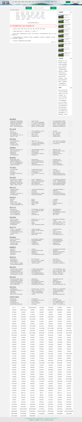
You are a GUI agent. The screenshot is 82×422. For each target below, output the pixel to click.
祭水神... (33, 221)
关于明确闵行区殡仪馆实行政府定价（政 (63, 74)
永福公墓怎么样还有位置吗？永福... (59, 284)
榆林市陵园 (41, 397)
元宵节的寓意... (55, 298)
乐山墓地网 (69, 383)
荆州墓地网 (60, 355)
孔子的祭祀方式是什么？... (15, 233)
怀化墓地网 (41, 323)
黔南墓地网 (14, 351)
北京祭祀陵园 (50, 307)
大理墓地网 (14, 388)
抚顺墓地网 (41, 374)
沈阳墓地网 (50, 314)
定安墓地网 (32, 353)
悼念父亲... (12, 131)
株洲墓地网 (69, 321)
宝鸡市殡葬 (32, 399)
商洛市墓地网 (14, 406)
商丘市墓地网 (32, 328)
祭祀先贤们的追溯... (35, 220)
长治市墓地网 (50, 330)
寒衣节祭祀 (41, 16)
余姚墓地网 (41, 390)
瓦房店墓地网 (68, 376)
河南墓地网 (32, 360)
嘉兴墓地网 (41, 337)
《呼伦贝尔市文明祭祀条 (63, 91)
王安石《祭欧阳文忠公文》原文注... (38, 131)
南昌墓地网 (60, 312)
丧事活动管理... (13, 249)
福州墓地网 (69, 312)
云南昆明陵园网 (60, 413)
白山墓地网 (50, 372)
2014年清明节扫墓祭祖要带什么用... (16, 204)
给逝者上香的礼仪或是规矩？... (37, 194)
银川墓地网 (14, 316)
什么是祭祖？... (55, 200)
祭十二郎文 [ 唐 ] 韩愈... (57, 132)
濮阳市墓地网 (59, 328)
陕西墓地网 (32, 383)
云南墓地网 (60, 385)
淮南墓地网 (23, 342)
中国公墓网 (69, 307)
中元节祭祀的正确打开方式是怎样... (16, 231)
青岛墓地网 (14, 312)
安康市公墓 (23, 395)
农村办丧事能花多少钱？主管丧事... (59, 122)
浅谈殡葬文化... (13, 250)
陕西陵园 (41, 395)
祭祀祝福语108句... (13, 209)
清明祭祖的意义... (56, 154)
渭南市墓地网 (32, 404)
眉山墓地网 (23, 385)
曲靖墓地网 (69, 385)
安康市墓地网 (68, 404)
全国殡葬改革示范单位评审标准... (59, 251)
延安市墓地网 (41, 404)
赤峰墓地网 (41, 316)
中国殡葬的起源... (34, 253)
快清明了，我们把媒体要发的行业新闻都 (63, 81)
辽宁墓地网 (14, 374)
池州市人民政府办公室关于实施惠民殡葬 (63, 85)
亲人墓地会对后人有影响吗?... (58, 274)
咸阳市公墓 (23, 392)
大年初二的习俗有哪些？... (36, 302)
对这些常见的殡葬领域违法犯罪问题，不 (63, 64)
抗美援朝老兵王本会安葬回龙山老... (59, 126)
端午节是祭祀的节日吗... (14, 302)
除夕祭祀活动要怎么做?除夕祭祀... (16, 304)
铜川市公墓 (32, 392)
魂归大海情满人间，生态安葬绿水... (16, 179)
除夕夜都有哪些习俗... (35, 172)
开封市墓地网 (41, 360)
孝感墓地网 (32, 321)
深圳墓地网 (23, 314)
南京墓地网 (23, 312)
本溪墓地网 (23, 376)
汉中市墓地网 (59, 404)
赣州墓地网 (14, 369)
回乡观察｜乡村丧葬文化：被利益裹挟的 (63, 62)
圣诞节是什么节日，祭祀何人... (37, 170)
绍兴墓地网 (32, 390)
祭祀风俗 (22, 12)
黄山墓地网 (32, 344)
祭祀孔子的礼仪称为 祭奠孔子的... (59, 193)
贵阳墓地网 (69, 314)
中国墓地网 (41, 309)
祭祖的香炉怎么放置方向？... (58, 203)
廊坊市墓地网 (14, 335)
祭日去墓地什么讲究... (57, 159)
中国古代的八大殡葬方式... (58, 253)
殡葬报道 (30, 1)
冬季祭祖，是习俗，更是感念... (16, 203)
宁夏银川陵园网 (60, 411)
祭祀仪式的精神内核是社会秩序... (59, 294)
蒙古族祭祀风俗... (13, 142)
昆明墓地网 (50, 323)
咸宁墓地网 (41, 321)
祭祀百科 (32, 14)
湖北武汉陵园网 (23, 415)
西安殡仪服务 (23, 406)
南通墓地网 (32, 367)
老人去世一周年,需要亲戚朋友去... (16, 163)
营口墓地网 (50, 374)
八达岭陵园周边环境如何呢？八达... (16, 271)
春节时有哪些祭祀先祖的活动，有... (16, 290)
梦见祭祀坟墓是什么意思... (15, 159)
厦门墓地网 (14, 314)
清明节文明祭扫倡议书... (35, 183)
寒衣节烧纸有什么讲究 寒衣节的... (16, 173)
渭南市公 (41, 392)
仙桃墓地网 (50, 321)
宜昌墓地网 (14, 321)
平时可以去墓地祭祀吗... (57, 163)
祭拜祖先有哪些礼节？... (14, 261)
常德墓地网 (14, 360)
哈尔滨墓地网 (23, 319)
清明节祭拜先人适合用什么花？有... (16, 149)
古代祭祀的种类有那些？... (58, 229)
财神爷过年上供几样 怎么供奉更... (16, 294)
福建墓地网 (69, 344)
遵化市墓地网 (50, 335)
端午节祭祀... (12, 174)
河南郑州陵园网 (23, 413)
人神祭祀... (55, 220)
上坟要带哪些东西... (35, 243)
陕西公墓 (59, 390)
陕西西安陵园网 (14, 413)
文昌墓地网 (23, 353)
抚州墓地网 (41, 369)
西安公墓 (68, 390)
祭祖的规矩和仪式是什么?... (15, 223)
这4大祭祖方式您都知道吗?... (15, 230)
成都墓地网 (41, 312)
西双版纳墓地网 (50, 388)
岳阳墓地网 (32, 323)
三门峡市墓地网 (41, 328)
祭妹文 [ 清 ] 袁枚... (35, 133)
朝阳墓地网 (60, 374)
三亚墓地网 (69, 351)
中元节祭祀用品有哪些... (57, 241)
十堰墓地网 (23, 321)
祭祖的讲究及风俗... (35, 159)
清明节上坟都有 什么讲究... (58, 261)
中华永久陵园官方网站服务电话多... (38, 274)
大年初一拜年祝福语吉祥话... (15, 214)
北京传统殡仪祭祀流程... (14, 144)
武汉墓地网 (69, 319)
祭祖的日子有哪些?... (35, 203)
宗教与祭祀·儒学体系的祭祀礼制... (16, 281)
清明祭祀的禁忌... (13, 152)
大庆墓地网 (60, 353)
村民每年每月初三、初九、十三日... (38, 219)
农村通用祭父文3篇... (35, 136)
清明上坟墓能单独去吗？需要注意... (38, 149)
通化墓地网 (41, 372)
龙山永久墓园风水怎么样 (63, 110)
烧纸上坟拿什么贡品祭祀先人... (16, 241)
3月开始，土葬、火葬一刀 (63, 98)
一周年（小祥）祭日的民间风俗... (37, 142)
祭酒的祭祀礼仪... (13, 192)
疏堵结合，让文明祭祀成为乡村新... (38, 180)
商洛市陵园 (69, 397)
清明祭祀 (27, 12)
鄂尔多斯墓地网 (50, 316)
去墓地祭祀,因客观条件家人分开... (37, 164)
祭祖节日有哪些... (13, 292)
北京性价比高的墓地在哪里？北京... (16, 282)
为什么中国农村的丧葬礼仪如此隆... (38, 254)
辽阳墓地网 (14, 376)
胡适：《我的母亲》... (57, 133)
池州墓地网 (41, 344)
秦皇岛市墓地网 (32, 332)
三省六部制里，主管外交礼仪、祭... (16, 193)
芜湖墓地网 (69, 339)
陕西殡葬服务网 (60, 309)
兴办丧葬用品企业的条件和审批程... (59, 249)
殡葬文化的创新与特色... (57, 281)
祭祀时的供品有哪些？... (14, 244)
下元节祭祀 (18, 18)
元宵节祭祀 (36, 15)
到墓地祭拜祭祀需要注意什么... (16, 160)
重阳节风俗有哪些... (13, 300)
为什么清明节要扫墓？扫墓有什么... (38, 153)
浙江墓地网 (23, 390)
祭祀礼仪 (48, 1)
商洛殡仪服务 (59, 408)
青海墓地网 (14, 381)
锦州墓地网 (32, 374)
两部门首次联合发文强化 (63, 90)
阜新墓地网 (50, 376)
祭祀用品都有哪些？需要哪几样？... (38, 239)
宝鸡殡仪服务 (32, 406)
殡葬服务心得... (34, 251)
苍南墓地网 (50, 339)
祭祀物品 (42, 13)
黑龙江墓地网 (50, 353)
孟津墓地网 (23, 330)
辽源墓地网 (60, 372)
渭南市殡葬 (60, 399)
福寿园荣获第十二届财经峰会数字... (16, 122)
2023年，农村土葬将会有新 (63, 102)
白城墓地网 (32, 372)
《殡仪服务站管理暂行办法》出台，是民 (63, 69)
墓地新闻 (15, 1)
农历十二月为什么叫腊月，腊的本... (59, 270)
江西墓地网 (69, 367)
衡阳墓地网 (14, 323)
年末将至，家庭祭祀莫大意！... (37, 179)
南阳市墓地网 (68, 360)
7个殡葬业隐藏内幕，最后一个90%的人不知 (63, 83)
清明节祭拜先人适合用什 (63, 103)
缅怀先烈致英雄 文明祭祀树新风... (59, 219)
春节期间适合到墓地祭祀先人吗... (37, 160)
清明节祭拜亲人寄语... (35, 214)
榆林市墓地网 (50, 404)
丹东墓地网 (69, 374)
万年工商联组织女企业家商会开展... (59, 179)
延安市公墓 (50, 392)
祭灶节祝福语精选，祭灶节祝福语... (38, 209)
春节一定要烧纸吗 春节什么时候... (59, 301)
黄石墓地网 (69, 355)
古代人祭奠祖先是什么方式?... (58, 234)
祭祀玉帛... (12, 234)
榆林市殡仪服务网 (23, 408)
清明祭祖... (33, 204)
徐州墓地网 (23, 367)
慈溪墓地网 (50, 390)
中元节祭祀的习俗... (56, 143)
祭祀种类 (22, 14)
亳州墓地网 (23, 344)
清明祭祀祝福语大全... (57, 210)
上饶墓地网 (32, 369)
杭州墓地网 (14, 337)
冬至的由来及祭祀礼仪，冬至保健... (38, 193)
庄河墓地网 (60, 376)
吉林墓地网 (60, 369)
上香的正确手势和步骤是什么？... (59, 189)
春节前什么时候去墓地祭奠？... (58, 164)
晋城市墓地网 (59, 381)
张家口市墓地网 (69, 332)
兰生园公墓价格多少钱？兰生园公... (16, 274)
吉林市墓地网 (68, 372)
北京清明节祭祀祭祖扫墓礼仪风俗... (59, 174)
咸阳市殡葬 (41, 399)
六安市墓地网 (50, 344)
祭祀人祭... (55, 230)
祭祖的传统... (55, 292)
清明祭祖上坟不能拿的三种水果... (59, 173)
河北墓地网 (23, 365)
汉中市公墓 (69, 392)
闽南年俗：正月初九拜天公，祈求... (38, 290)
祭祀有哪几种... (34, 241)
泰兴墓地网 (41, 367)
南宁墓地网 (60, 314)
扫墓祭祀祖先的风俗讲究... (15, 164)
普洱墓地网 (14, 390)
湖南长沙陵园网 (14, 415)
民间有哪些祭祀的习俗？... (36, 144)
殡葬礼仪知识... (55, 250)
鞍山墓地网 (23, 374)
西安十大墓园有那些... (57, 282)
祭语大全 (55, 1)
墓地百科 (26, 1)
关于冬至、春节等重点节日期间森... (59, 182)
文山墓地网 (32, 388)
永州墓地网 (23, 360)
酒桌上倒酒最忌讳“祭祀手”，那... (37, 182)
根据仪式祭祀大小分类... (57, 233)
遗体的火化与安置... (35, 121)
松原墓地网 (23, 372)
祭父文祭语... (55, 131)
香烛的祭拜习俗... (56, 243)
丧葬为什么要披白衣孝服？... (15, 284)
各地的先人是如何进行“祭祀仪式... (37, 162)
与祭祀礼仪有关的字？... (57, 192)
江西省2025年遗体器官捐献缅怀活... (16, 121)
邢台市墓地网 (50, 332)
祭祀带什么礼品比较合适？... (15, 239)
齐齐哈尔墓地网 (69, 353)
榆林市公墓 (60, 392)
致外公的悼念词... (13, 132)
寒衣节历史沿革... (13, 298)
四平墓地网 (69, 369)
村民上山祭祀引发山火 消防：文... (37, 184)
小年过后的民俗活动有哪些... (58, 302)
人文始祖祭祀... (55, 199)
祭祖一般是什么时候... (35, 259)
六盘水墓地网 (23, 351)
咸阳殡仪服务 (41, 406)
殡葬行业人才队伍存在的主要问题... (38, 126)
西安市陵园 (50, 395)
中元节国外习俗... (13, 301)
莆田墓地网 (41, 346)
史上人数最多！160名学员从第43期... (38, 123)
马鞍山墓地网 (59, 342)
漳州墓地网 (50, 346)
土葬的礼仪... (33, 249)
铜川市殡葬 (50, 399)
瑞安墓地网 (14, 339)
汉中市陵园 (50, 397)
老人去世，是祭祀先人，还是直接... (38, 260)
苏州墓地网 (32, 312)
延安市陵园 (32, 397)
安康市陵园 (60, 397)
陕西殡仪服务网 (50, 309)
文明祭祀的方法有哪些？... (36, 229)
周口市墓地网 (14, 328)
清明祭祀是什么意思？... (57, 149)
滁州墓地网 (50, 342)
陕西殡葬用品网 (32, 411)
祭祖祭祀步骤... (55, 162)
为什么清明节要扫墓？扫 (63, 105)
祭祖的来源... (12, 199)
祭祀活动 (37, 14)
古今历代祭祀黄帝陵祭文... (36, 132)
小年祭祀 (23, 18)
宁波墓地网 (23, 337)
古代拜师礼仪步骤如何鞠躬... (58, 290)
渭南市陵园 (23, 397)
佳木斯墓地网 (32, 355)
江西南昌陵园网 (69, 413)
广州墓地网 (32, 314)
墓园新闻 (22, 1)
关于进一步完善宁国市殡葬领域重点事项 (63, 66)
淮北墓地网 (41, 342)
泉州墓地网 (32, 346)
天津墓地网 (41, 385)
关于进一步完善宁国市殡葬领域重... (38, 122)
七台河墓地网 (50, 355)
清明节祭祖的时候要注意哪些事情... (16, 264)
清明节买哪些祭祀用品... (14, 154)
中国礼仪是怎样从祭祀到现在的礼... (38, 189)
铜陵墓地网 (69, 342)
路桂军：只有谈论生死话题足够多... (16, 126)
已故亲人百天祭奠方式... (57, 231)
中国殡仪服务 (68, 406)
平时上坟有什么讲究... (57, 260)
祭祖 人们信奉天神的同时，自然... (59, 224)
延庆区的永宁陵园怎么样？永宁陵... (59, 271)
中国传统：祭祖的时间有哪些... (37, 291)
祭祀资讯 (33, 1)
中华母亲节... (55, 169)
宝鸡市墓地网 (14, 404)
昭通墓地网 (60, 388)
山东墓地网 (23, 383)
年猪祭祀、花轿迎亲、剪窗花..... (16, 180)
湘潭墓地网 (23, 323)
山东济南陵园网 (32, 413)
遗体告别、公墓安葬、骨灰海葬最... (59, 123)
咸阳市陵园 (69, 395)
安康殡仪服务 (50, 408)
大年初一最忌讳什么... (57, 170)
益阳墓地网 (69, 358)
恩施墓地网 (23, 358)
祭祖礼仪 (32, 13)
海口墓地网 (69, 316)
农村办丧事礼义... (13, 253)
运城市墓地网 (59, 330)
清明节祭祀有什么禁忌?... (57, 153)
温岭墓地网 (23, 339)
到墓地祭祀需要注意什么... (58, 160)
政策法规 (17, 15)
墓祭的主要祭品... (13, 240)
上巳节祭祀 (42, 15)
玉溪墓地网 (60, 323)
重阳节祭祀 (30, 16)
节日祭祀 (37, 12)
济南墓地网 (69, 309)
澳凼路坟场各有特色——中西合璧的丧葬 (63, 67)
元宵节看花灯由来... (56, 172)
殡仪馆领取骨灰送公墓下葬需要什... (38, 284)
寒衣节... (33, 174)
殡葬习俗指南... (13, 254)
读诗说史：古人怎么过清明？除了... (59, 304)
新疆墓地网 (50, 385)
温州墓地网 (32, 337)
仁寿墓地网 (32, 385)
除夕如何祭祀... (13, 172)
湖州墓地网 (50, 337)
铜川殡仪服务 (50, 406)
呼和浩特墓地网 (32, 316)
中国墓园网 (32, 309)
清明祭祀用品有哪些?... (57, 244)
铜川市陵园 (14, 397)
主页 (11, 9)
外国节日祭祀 (38, 1)
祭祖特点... (12, 200)
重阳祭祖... (33, 200)
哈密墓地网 (50, 319)
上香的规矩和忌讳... (13, 190)
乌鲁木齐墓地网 (32, 319)
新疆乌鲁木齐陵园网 (41, 411)
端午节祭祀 (24, 16)
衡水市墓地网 (23, 335)
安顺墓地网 (32, 351)
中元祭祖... (33, 294)
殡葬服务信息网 (23, 309)
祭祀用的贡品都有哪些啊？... (36, 240)
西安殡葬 (23, 399)
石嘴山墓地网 (23, 316)
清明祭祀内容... (34, 154)
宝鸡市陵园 (60, 395)
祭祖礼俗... (55, 204)
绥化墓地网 (23, 355)
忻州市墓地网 (68, 381)
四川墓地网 (41, 383)
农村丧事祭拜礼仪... (56, 254)
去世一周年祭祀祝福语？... (15, 210)
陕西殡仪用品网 (23, 411)
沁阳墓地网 (69, 328)
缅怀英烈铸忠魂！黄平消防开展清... (16, 183)
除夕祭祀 (28, 18)
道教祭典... (33, 223)
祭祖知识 (52, 1)
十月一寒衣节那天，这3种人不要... (37, 173)
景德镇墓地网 (50, 369)
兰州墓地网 (60, 316)
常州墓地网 (14, 367)
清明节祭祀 (18, 16)
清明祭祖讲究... (13, 291)
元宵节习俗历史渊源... (14, 169)
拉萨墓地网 (60, 319)
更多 (71, 12)
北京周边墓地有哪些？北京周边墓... (16, 280)
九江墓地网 (23, 369)
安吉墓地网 (41, 339)
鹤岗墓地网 (41, 355)
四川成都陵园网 (41, 413)
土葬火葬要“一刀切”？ (62, 95)
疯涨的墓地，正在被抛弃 (63, 71)
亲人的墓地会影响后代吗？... (36, 270)
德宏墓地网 (69, 388)
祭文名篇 (17, 12)
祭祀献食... (33, 231)
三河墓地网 (60, 335)
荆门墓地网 (32, 358)
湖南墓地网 (60, 358)
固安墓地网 (41, 335)
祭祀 (13, 1)
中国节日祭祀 (30, 15)
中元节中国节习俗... (35, 301)
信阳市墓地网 (14, 362)
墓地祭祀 (32, 12)
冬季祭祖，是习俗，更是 (63, 93)
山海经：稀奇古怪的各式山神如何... (38, 224)
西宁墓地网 (14, 319)
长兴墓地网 (32, 339)
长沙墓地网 (60, 321)
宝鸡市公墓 (14, 392)
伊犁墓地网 (41, 319)
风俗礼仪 (23, 307)
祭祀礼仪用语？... (34, 192)
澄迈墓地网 (41, 353)
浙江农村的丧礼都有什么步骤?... (37, 250)
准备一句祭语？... (56, 214)
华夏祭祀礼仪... (55, 190)
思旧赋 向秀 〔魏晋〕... (14, 136)
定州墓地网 (23, 332)
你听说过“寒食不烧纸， (62, 107)
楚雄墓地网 (41, 388)
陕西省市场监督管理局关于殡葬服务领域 (63, 79)
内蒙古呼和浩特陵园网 (69, 411)
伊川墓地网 (14, 330)
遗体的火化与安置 (61, 76)
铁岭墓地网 (41, 376)
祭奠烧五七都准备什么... (14, 220)
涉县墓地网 (32, 335)
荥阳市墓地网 (32, 330)
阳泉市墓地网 (50, 381)
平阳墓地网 (60, 339)
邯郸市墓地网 (41, 332)
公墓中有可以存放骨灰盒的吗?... (16, 270)
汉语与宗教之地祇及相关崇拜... (16, 221)
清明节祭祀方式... (13, 153)
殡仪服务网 (14, 309)
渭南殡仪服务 (59, 406)
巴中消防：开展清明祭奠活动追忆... (59, 180)
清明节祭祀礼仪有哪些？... (15, 189)
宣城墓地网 (14, 344)
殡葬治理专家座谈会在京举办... (16, 251)
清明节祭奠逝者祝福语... (57, 209)
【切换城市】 (78, 2)
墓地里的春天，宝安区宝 (63, 114)
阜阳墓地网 (14, 342)
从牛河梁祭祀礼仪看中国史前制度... (59, 194)
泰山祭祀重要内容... (13, 224)
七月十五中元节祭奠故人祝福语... (37, 210)
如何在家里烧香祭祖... (14, 194)
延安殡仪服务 (14, 408)
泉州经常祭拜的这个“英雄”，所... (59, 223)
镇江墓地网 (60, 367)
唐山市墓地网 (14, 332)
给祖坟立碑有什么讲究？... (36, 271)
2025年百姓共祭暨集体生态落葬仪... (59, 121)
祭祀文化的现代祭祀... (35, 280)
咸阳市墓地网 (23, 404)
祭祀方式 (17, 14)
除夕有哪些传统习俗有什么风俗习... (38, 300)
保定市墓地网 (59, 332)
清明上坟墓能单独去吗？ (63, 109)
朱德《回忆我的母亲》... (14, 133)
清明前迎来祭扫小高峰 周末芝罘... (16, 182)
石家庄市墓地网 (69, 330)
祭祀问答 (27, 14)
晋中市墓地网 (14, 383)
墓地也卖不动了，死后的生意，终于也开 (63, 60)
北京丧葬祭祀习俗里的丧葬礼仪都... (38, 143)
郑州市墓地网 (68, 323)
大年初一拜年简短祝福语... (15, 213)
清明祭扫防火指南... (56, 152)
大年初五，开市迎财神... (57, 300)
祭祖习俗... (33, 199)
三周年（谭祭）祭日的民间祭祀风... (59, 142)
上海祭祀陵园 (41, 307)
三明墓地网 (69, 346)
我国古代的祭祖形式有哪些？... (37, 233)
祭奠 (42, 14)
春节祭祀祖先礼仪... (13, 259)
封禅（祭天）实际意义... (14, 219)
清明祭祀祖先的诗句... (57, 136)
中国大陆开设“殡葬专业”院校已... (16, 123)
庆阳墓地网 (50, 351)
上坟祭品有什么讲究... (14, 243)
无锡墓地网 (69, 365)
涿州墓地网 (32, 365)
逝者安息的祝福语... (56, 213)
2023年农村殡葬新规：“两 (63, 100)
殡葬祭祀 (37, 13)
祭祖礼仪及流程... (56, 259)
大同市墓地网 (41, 381)
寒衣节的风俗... (34, 304)
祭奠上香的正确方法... (14, 260)
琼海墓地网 (14, 353)
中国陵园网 (60, 307)
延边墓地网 (14, 372)
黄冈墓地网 (14, 358)
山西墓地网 (32, 381)
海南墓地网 (60, 351)
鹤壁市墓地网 (50, 360)
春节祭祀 (41, 1)
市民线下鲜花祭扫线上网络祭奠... (59, 184)
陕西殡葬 (14, 399)
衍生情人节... (12, 170)
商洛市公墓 (32, 395)
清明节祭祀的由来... (35, 152)
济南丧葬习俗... (55, 280)
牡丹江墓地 (14, 355)
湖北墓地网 (50, 358)
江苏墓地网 (41, 365)
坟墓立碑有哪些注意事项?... (36, 282)
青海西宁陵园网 (50, 411)
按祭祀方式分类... (34, 234)
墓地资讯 (19, 1)
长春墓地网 (41, 314)
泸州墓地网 (14, 385)
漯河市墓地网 (59, 360)
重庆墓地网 (60, 344)
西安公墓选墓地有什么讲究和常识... (38, 281)
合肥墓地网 (50, 312)
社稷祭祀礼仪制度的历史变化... (37, 292)
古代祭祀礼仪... (34, 190)
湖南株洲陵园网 (32, 415)
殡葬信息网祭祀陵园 (32, 307)
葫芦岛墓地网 (32, 376)
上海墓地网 (23, 381)
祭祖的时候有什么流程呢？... (36, 261)
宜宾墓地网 (60, 383)
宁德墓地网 (60, 346)
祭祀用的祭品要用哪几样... (58, 239)
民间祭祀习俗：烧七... (14, 143)
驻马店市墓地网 (50, 328)
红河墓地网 (23, 388)
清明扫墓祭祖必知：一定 (63, 112)
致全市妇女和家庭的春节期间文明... (59, 183)
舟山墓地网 (60, 337)
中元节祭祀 (36, 16)
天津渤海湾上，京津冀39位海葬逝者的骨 (63, 78)
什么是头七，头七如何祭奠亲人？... (16, 229)
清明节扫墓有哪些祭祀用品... (58, 240)
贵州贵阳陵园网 (50, 413)
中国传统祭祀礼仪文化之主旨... (58, 291)
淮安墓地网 (50, 367)
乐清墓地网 (69, 337)
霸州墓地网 (69, 335)
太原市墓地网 (41, 330)
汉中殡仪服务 (41, 408)
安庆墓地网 (32, 342)
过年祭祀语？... (34, 213)
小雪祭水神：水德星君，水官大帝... (59, 221)
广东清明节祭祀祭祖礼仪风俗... (37, 169)
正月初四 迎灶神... (34, 298)
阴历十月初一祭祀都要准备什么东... (16, 162)
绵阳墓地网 (50, 383)
